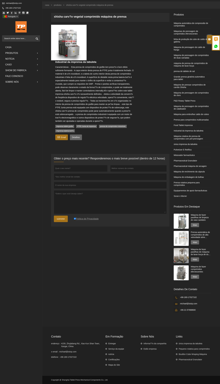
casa (8, 47)
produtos (22, 53)
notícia (22, 59)
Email (61, 136)
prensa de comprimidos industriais (113, 126)
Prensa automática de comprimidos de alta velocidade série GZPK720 (200, 235)
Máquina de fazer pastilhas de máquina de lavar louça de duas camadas (201, 252)
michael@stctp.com (14, 3)
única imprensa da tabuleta (185, 144)
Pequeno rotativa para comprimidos (194, 349)
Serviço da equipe (116, 349)
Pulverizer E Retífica (183, 150)
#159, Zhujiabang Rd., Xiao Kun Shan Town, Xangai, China (80, 344)
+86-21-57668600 (188, 310)
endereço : (55, 343)
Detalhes (76, 137)
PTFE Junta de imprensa (86, 126)
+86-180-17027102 (13, 8)
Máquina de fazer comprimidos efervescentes (198, 269)
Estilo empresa (150, 349)
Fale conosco (14, 76)
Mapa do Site (114, 365)
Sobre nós (22, 82)
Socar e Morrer (180, 196)
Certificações (114, 359)
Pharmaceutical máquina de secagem (190, 166)
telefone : (55, 357)
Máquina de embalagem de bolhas (189, 177)
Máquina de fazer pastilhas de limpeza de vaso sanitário (200, 217)
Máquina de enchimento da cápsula (189, 171)
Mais (195, 225)
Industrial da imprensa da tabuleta (188, 131)
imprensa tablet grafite (64, 126)
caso (22, 64)
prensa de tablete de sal (184, 71)
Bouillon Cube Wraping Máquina (193, 354)
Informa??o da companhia (155, 343)
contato (56, 336)
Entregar (112, 343)
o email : (55, 352)
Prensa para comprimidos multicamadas (191, 120)
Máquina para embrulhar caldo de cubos (191, 114)
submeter (61, 219)
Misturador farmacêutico (184, 155)
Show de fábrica (22, 70)
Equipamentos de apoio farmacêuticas (190, 190)
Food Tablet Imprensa (183, 125)
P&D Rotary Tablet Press (184, 101)
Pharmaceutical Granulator (185, 161)
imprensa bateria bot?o (65, 131)
